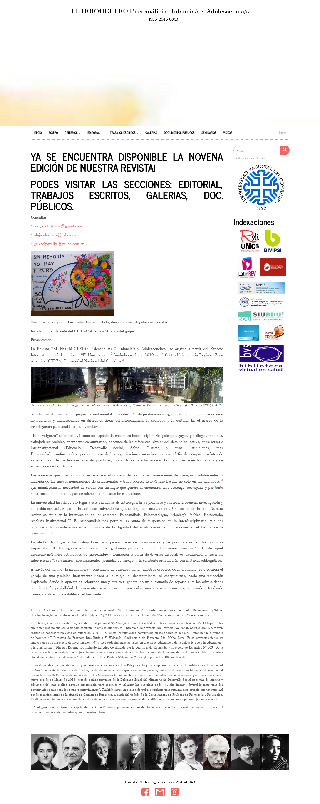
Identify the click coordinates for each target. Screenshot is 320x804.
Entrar (282, 132)
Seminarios (208, 132)
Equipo (53, 132)
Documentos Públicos (179, 132)
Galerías (151, 132)
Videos (227, 132)
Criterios (73, 132)
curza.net (108, 405)
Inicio (38, 132)
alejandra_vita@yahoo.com (56, 234)
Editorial (95, 132)
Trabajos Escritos (124, 132)
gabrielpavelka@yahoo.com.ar (59, 243)
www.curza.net (124, 615)
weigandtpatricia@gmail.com (58, 225)
